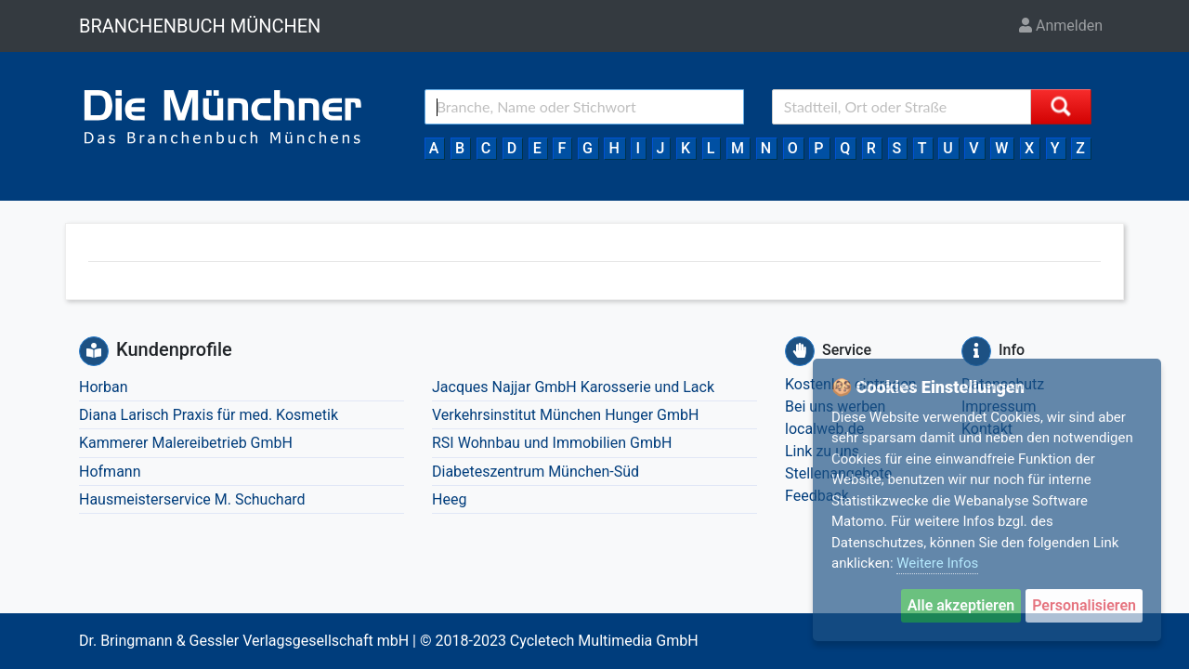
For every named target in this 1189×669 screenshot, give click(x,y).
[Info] (976, 351)
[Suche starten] (1060, 107)
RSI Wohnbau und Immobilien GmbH (552, 443)
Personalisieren (1084, 605)
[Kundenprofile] (94, 351)
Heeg (449, 499)
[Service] (800, 351)
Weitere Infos (937, 563)
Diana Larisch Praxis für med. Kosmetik (208, 415)
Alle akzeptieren (961, 605)
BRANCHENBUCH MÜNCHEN (199, 26)
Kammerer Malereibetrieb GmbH (186, 443)
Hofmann (110, 471)
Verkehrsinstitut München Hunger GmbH (565, 415)
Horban (103, 387)
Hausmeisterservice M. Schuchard (192, 499)
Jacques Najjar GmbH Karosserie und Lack (573, 387)
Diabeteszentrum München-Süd (535, 471)
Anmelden (1061, 25)
